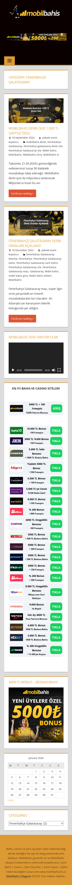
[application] (36, 358)
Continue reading (21, 193)
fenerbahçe (25, 258)
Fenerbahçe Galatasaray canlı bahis (37, 262)
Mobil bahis (49, 150)
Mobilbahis (15, 154)
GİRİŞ (56, 408)
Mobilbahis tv (51, 154)
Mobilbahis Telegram (18, 876)
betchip (13, 258)
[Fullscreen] (59, 370)
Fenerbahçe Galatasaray (40, 254)
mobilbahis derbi (36, 142)
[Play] (13, 370)
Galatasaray (37, 271)
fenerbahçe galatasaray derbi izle (43, 146)
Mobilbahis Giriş (32, 154)
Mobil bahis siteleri (40, 275)
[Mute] (53, 370)
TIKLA (56, 431)
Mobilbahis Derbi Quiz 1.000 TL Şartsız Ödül (34, 131)
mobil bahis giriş (18, 275)
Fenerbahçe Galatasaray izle (25, 150)
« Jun (10, 800)
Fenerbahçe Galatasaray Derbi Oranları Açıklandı (35, 243)
